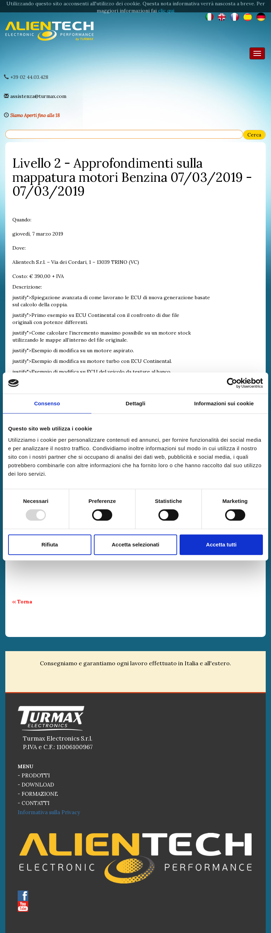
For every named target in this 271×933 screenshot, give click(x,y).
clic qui (166, 10)
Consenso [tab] (47, 403)
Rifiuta (49, 544)
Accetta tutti (221, 544)
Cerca (254, 135)
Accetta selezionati (135, 544)
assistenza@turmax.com (38, 96)
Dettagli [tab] (135, 403)
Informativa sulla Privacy (49, 812)
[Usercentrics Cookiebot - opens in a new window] (232, 383)
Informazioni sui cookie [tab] (224, 403)
